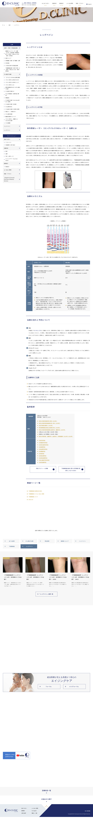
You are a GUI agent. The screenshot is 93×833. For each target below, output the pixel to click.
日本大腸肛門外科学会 (44, 460)
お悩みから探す (46, 809)
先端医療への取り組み (10, 145)
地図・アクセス (79, 4)
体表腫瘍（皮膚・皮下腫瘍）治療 (12, 60)
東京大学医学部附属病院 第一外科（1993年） (49, 423)
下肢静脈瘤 (12, 546)
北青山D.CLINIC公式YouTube (10, 766)
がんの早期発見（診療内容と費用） (12, 94)
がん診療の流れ (8, 106)
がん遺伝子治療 (7, 74)
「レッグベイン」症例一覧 (46, 594)
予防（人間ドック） (9, 156)
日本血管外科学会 (43, 449)
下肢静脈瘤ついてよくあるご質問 (36, 494)
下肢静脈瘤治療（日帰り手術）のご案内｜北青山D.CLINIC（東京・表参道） (12, 69)
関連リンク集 (34, 823)
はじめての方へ (45, 4)
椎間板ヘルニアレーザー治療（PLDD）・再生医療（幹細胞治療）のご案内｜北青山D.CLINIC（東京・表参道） (12, 53)
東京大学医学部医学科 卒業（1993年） (48, 421)
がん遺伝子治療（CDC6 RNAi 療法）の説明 (12, 101)
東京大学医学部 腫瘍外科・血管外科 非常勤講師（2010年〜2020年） (56, 436)
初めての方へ (7, 139)
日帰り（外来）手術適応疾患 (11, 48)
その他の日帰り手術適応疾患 (11, 65)
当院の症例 (23, 823)
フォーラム (49, 686)
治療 (6, 153)
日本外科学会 (42, 440)
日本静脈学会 (42, 451)
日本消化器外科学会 (43, 445)
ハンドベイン (7, 126)
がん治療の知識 (8, 114)
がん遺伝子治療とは (9, 91)
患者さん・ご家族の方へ (10, 111)
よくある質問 (70, 4)
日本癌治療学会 (42, 455)
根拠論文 (7, 97)
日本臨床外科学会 (43, 442)
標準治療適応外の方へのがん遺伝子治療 (12, 88)
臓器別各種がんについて (10, 116)
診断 (6, 151)
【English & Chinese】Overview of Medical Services (9, 179)
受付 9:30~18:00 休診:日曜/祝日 (29, 3)
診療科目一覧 (46, 801)
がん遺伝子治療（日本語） (11, 104)
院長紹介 (7, 166)
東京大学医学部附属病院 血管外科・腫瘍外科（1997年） (52, 430)
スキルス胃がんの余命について (12, 82)
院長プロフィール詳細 (42, 468)
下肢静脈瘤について (33, 496)
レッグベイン (7, 130)
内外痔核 (7, 63)
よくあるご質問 (7, 170)
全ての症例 (12, 541)
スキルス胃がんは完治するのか (12, 80)
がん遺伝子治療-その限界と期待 (12, 109)
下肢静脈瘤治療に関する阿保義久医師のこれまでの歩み (70, 469)
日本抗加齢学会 (42, 462)
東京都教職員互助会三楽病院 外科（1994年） (49, 427)
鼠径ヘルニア (8, 58)
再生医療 (47, 541)
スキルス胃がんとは (9, 85)
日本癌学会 (41, 453)
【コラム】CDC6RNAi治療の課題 (12, 77)
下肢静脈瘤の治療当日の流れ (35, 491)
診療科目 (54, 4)
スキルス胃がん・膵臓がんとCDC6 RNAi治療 (11, 119)
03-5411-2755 (37, 330)
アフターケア (8, 142)
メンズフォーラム (74, 686)
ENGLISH (31, 499)
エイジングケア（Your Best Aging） (11, 159)
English (90, 4)
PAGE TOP (46, 817)
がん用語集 (7, 123)
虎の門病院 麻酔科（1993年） (46, 425)
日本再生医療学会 (43, 458)
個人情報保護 (87, 821)
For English (34, 821)
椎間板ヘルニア (65, 541)
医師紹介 (61, 4)
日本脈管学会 (42, 447)
